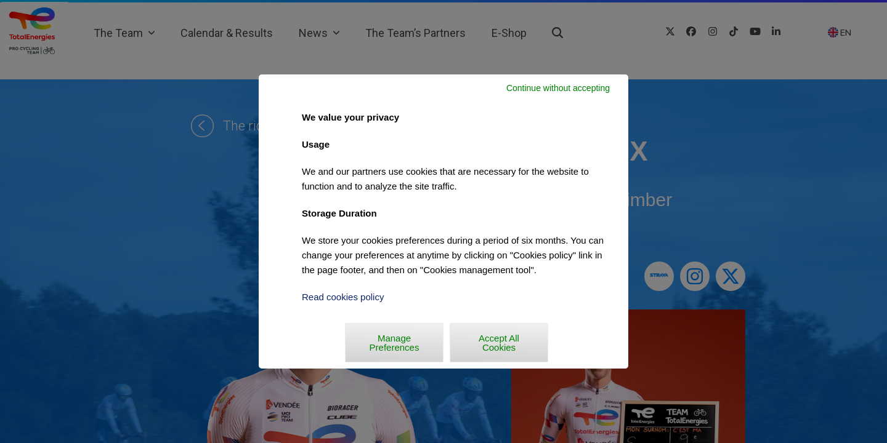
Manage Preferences (394, 343)
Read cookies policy (343, 297)
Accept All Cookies (499, 343)
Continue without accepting (558, 88)
